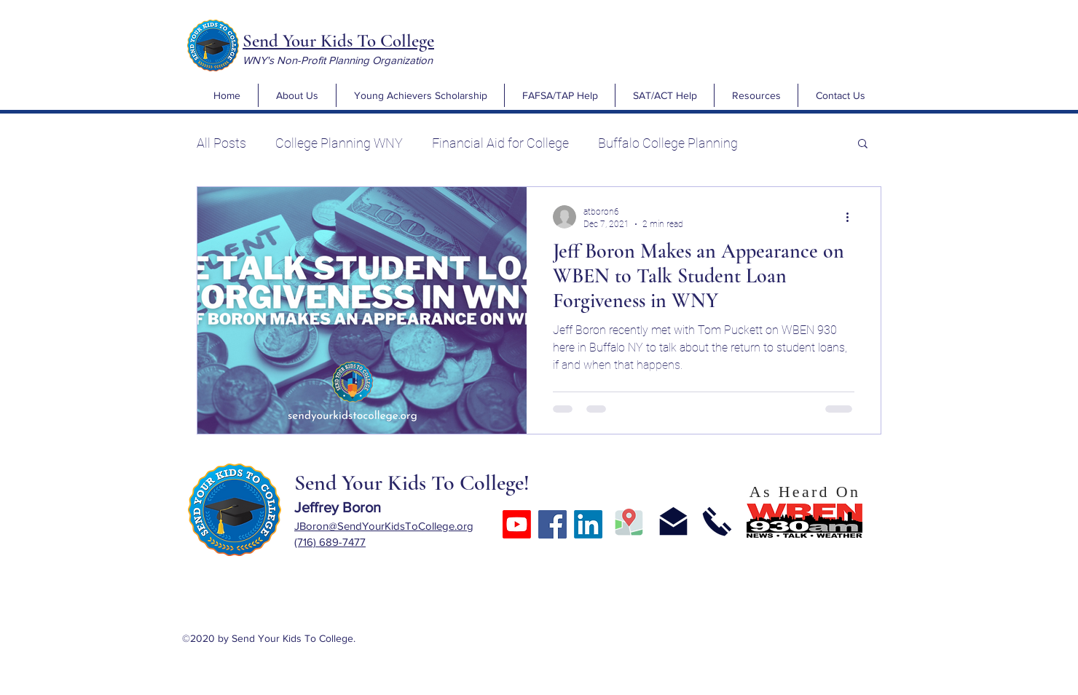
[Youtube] (517, 524)
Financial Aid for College (500, 143)
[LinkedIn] (588, 524)
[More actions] (852, 217)
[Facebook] (552, 524)
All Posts (221, 143)
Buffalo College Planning (668, 143)
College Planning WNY (339, 143)
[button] (297, 95)
